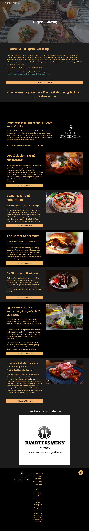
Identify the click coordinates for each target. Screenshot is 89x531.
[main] (44, 22)
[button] (2, 3)
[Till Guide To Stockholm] (24, 185)
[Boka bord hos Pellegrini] (44, 82)
